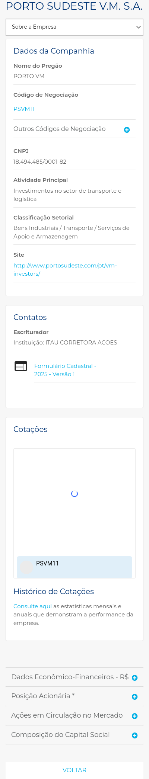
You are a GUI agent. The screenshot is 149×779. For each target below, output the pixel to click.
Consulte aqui (32, 606)
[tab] (74, 129)
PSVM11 (23, 108)
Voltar (74, 770)
